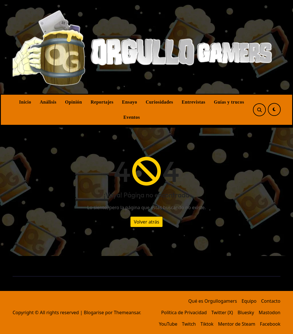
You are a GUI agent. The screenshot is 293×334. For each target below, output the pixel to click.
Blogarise (94, 312)
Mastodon (269, 312)
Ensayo (129, 102)
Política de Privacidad (184, 312)
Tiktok (206, 324)
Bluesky (245, 312)
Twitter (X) (222, 312)
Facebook (270, 324)
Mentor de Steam (236, 324)
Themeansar (127, 312)
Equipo (248, 301)
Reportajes (102, 102)
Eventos (131, 117)
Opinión (73, 102)
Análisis (48, 102)
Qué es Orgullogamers (212, 301)
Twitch (189, 324)
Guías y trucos (229, 102)
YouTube (168, 324)
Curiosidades (159, 102)
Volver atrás (146, 222)
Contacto (270, 301)
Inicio (25, 102)
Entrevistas (193, 102)
